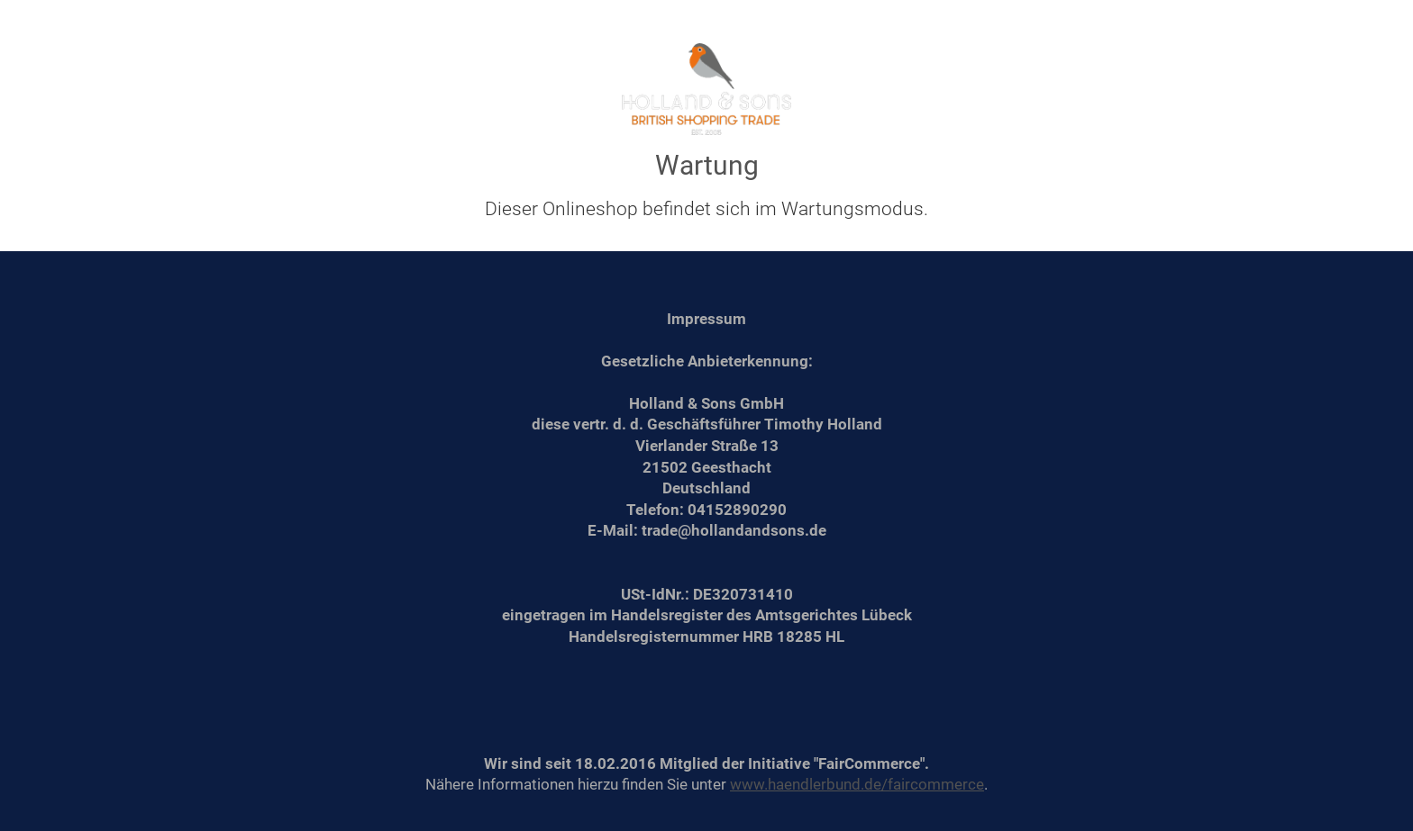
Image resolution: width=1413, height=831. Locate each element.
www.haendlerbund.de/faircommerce (857, 784)
